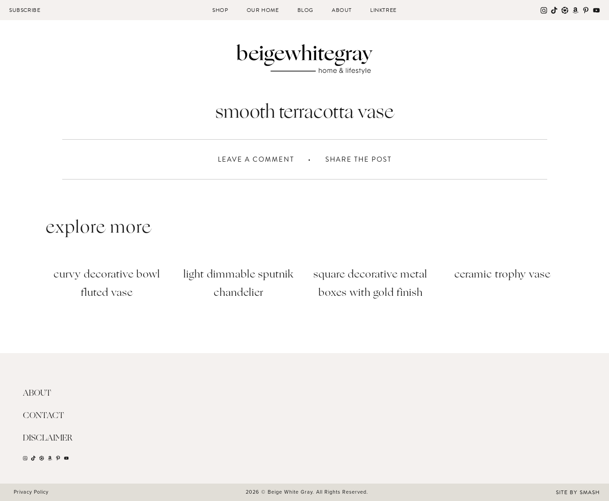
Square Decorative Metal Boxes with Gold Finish (370, 284)
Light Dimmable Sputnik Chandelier (238, 284)
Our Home (263, 10)
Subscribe (24, 10)
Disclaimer (48, 438)
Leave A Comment (256, 159)
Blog (305, 10)
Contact (43, 415)
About (342, 10)
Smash (590, 492)
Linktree (383, 10)
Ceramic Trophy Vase (502, 275)
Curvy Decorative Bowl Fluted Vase (107, 284)
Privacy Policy (31, 492)
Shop (220, 10)
